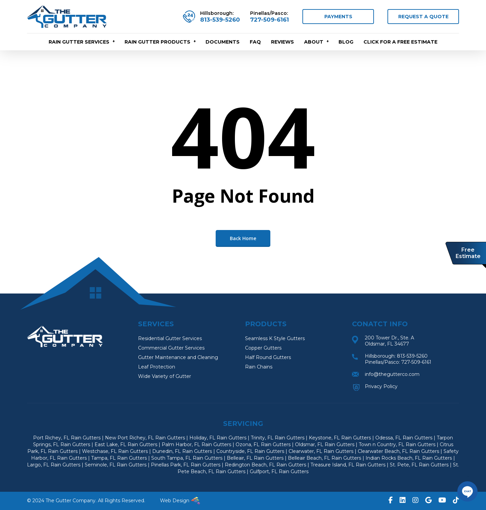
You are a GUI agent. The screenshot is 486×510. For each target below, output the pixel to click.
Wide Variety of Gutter (164, 376)
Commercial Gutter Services (171, 348)
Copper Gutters (263, 348)
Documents (223, 42)
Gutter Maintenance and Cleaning (178, 357)
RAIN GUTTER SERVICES (82, 42)
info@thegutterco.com (392, 374)
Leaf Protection (156, 367)
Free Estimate (468, 253)
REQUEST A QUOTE (423, 17)
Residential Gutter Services (170, 338)
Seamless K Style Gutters (275, 338)
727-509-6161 (269, 19)
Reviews (282, 42)
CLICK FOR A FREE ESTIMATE (400, 42)
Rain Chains (258, 367)
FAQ (255, 42)
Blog (346, 42)
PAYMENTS (338, 17)
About (316, 42)
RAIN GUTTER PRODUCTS (160, 42)
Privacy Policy (381, 386)
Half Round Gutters (268, 357)
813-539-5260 (220, 19)
